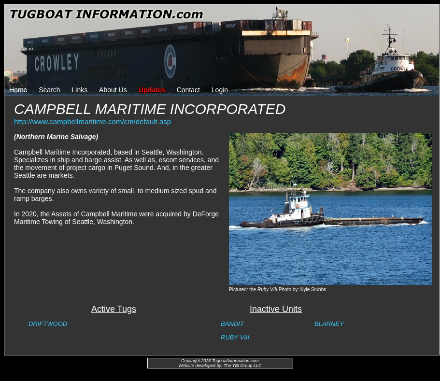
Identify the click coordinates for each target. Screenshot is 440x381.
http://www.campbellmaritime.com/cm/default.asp (92, 121)
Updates (152, 90)
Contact (188, 90)
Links (80, 90)
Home (18, 90)
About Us (113, 90)
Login (220, 90)
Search (49, 90)
